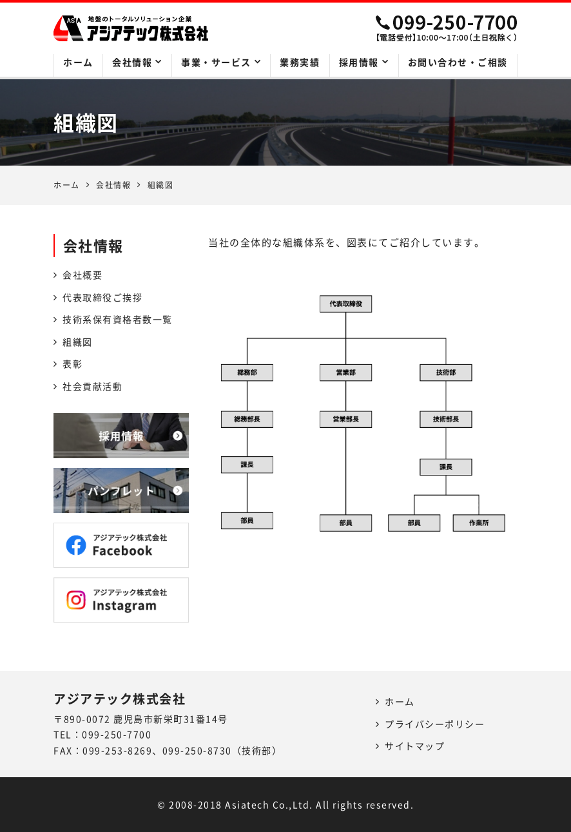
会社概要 (82, 274)
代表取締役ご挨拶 (102, 297)
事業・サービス (216, 61)
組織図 (78, 341)
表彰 (72, 363)
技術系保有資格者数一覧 (118, 319)
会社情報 (132, 61)
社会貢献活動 (92, 386)
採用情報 (359, 61)
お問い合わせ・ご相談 (458, 61)
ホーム (78, 61)
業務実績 (300, 61)
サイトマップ (415, 745)
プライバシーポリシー (435, 723)
